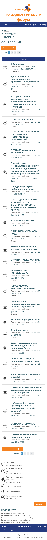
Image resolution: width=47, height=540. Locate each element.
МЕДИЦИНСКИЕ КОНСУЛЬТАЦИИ (20, 271)
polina (33, 109)
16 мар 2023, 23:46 (28, 69)
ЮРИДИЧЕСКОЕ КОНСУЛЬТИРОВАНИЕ (23, 287)
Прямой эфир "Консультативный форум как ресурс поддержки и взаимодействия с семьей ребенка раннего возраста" (25, 168)
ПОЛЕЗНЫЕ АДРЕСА (22, 119)
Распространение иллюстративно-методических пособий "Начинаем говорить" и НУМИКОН (23, 101)
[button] (19, 52)
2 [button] (12, 52)
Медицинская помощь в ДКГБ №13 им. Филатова (24, 248)
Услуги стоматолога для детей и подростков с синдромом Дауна (24, 345)
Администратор (18, 86)
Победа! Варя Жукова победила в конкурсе (22, 187)
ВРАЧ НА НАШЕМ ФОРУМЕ (25, 260)
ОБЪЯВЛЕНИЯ (11, 42)
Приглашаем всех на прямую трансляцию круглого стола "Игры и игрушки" (26, 390)
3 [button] (15, 52)
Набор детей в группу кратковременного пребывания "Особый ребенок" (23, 407)
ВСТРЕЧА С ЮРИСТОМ (23, 424)
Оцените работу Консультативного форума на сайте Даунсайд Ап (25, 304)
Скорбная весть (19, 330)
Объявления (17, 64)
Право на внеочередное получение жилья (24, 435)
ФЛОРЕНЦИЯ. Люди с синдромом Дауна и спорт (25, 360)
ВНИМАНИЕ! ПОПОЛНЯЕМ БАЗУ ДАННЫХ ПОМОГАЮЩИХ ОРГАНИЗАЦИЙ (25, 135)
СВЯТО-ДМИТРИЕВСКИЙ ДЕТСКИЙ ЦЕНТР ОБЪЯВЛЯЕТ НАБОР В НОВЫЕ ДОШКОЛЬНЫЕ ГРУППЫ (24, 204)
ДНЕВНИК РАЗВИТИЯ (22, 220)
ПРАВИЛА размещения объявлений (23, 151)
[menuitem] (7, 24)
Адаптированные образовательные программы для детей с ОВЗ (26, 79)
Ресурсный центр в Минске (25, 319)
